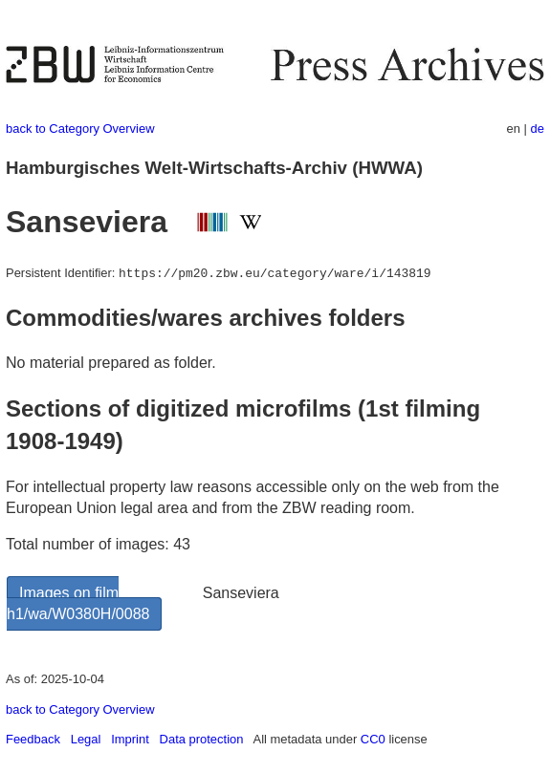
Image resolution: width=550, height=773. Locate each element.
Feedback (33, 739)
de (537, 128)
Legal (86, 739)
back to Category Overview (80, 128)
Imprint (130, 739)
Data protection (202, 739)
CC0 (373, 739)
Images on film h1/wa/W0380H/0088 (78, 603)
